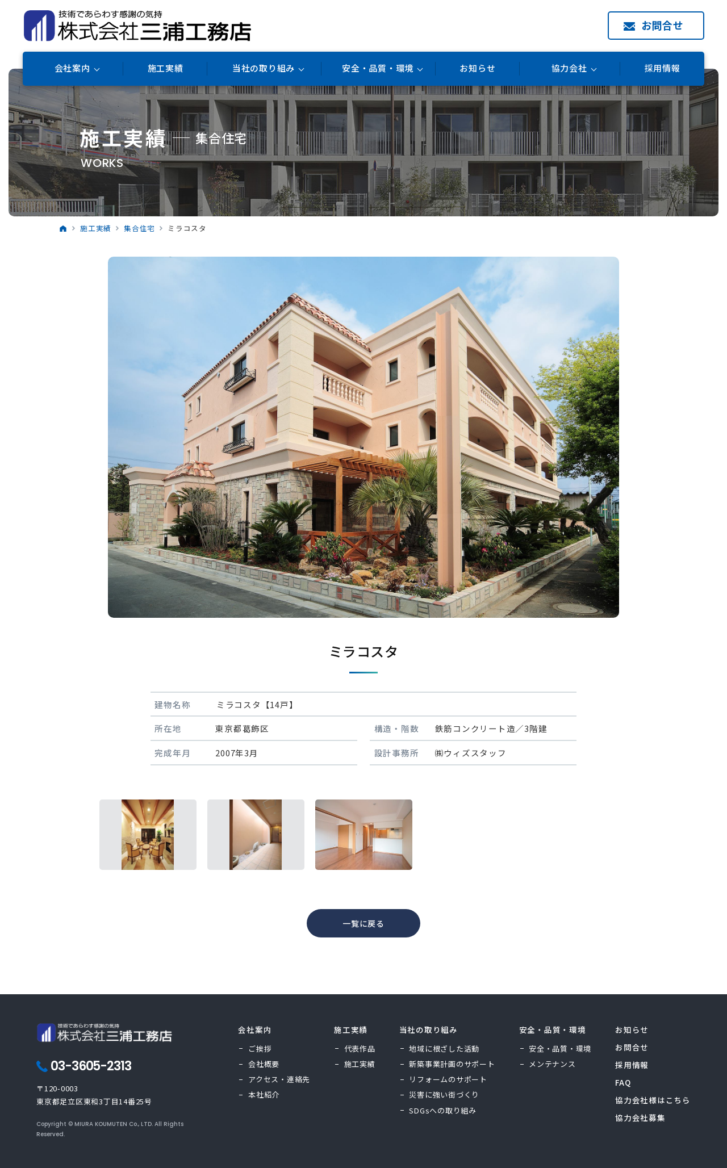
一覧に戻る (363, 923)
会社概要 (263, 1063)
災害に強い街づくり (444, 1094)
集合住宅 (139, 228)
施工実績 (165, 68)
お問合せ (662, 25)
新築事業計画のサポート (452, 1063)
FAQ (622, 1082)
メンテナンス (552, 1063)
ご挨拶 (259, 1048)
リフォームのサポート (448, 1079)
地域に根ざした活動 (444, 1048)
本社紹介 (263, 1094)
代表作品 (359, 1048)
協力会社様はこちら (653, 1100)
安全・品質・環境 (560, 1048)
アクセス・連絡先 (279, 1079)
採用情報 (662, 68)
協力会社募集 (640, 1117)
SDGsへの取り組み (443, 1110)
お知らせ (477, 68)
